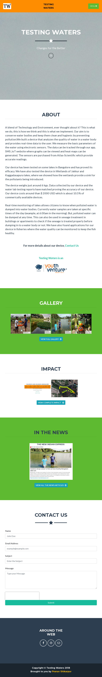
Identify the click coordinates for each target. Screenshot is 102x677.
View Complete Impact (51, 402)
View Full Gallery (51, 339)
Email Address (11, 543)
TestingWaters (48, 6)
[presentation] (22, 596)
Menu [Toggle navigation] (93, 6)
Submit (51, 602)
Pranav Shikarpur (61, 671)
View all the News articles (51, 485)
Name (8, 531)
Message (9, 568)
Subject (8, 556)
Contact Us (72, 245)
